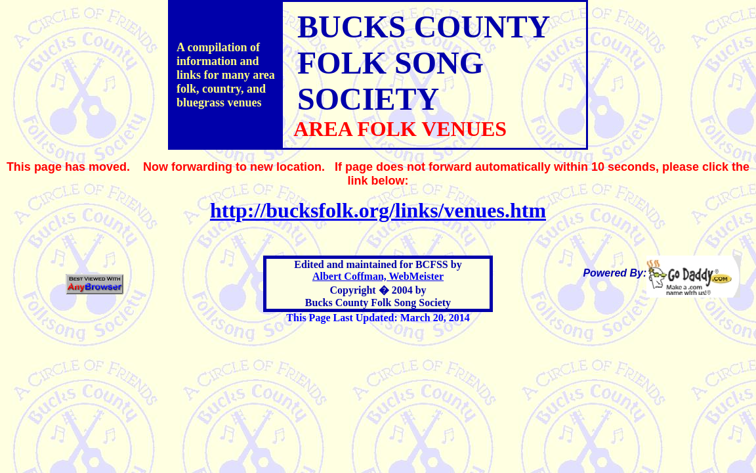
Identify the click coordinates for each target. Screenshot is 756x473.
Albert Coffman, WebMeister (378, 276)
